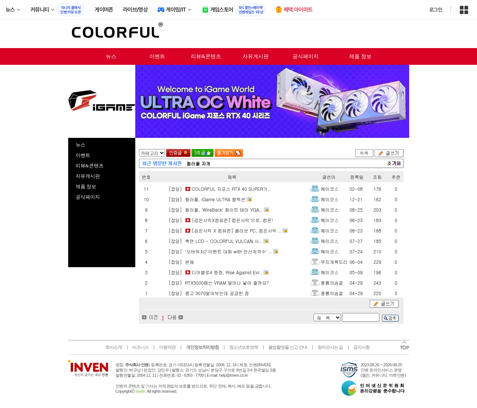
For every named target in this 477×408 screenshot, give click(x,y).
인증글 (178, 153)
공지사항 (361, 347)
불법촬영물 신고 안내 (287, 347)
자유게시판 (256, 56)
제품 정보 (360, 56)
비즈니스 (140, 347)
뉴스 (111, 56)
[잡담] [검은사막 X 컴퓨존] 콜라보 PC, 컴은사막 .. (224, 230)
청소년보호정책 (243, 347)
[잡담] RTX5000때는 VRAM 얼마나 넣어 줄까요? (218, 282)
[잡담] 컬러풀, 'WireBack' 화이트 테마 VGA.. (214, 209)
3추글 (203, 153)
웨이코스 (330, 189)
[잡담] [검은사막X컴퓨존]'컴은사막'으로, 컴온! (220, 220)
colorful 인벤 (116, 34)
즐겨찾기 (229, 153)
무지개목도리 (334, 262)
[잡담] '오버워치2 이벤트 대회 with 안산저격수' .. (219, 251)
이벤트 (157, 56)
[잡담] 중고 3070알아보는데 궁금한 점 (208, 293)
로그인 (435, 10)
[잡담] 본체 (180, 262)
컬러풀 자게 (199, 163)
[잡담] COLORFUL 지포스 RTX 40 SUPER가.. (219, 189)
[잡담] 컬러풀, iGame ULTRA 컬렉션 (206, 199)
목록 (364, 153)
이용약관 (167, 347)
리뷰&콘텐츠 (206, 56)
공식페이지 (306, 56)
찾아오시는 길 (330, 347)
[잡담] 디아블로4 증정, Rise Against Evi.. (214, 272)
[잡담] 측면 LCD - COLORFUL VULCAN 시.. (214, 241)
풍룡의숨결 (332, 282)
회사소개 (113, 347)
